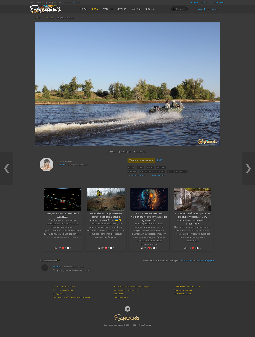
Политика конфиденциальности (188, 286)
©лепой (57, 266)
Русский (203, 2)
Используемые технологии (126, 290)
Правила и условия (183, 290)
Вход (199, 9)
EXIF (159, 160)
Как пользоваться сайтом (64, 286)
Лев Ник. (62, 164)
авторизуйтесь (187, 260)
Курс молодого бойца (63, 290)
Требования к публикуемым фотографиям (72, 297)
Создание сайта (121, 297)
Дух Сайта (118, 294)
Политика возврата (183, 294)
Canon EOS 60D (138, 175)
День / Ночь (216, 2)
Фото (37, 17)
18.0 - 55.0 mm (158, 175)
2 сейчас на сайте (72, 2)
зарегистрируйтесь (206, 260)
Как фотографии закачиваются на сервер (132, 286)
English (194, 2)
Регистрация (211, 9)
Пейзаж (49, 17)
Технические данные (141, 160)
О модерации (59, 294)
